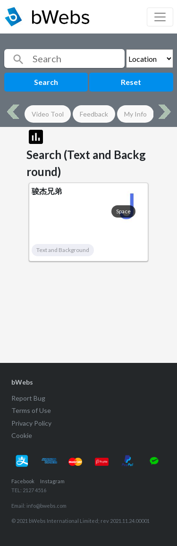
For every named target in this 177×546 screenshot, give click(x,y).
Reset (131, 81)
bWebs (22, 382)
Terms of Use (31, 410)
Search (46, 81)
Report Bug (28, 398)
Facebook (22, 481)
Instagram (52, 481)
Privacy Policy (31, 423)
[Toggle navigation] (160, 17)
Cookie (21, 435)
